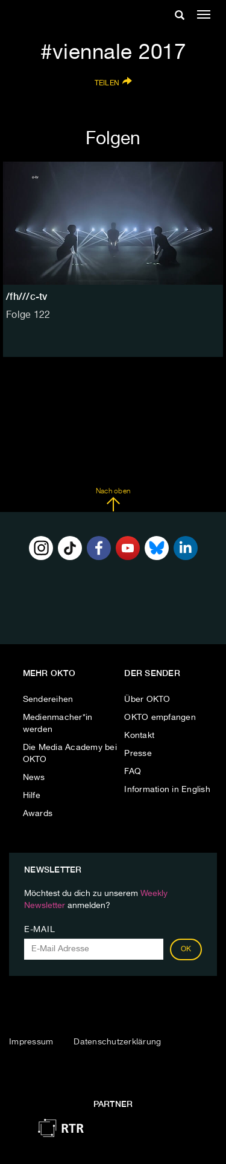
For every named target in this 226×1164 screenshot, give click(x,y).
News (34, 777)
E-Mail (39, 929)
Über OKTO (147, 699)
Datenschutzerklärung (117, 1042)
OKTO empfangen (160, 717)
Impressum (31, 1042)
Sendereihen (48, 699)
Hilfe (31, 795)
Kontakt (139, 735)
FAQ (132, 771)
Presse (138, 753)
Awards (38, 813)
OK (186, 949)
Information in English (167, 789)
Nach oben (113, 500)
